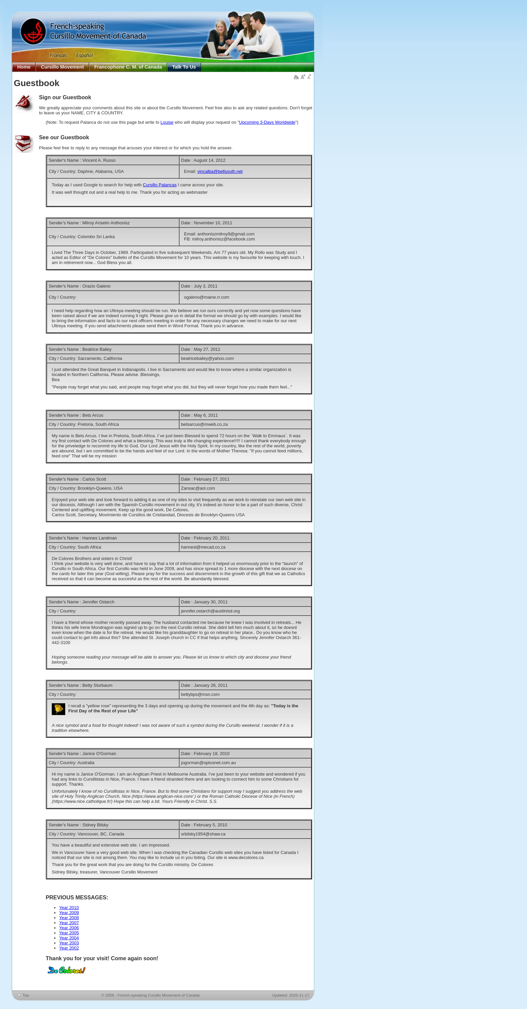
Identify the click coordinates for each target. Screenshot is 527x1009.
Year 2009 (69, 912)
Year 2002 (69, 947)
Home (24, 67)
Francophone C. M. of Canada (128, 67)
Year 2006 (69, 927)
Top (26, 995)
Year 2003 (69, 942)
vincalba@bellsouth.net (220, 171)
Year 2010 (69, 907)
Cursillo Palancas (159, 184)
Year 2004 (69, 937)
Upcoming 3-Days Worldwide (267, 122)
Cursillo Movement (62, 67)
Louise (167, 122)
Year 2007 (69, 922)
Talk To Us (184, 67)
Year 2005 (69, 932)
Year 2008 (69, 917)
